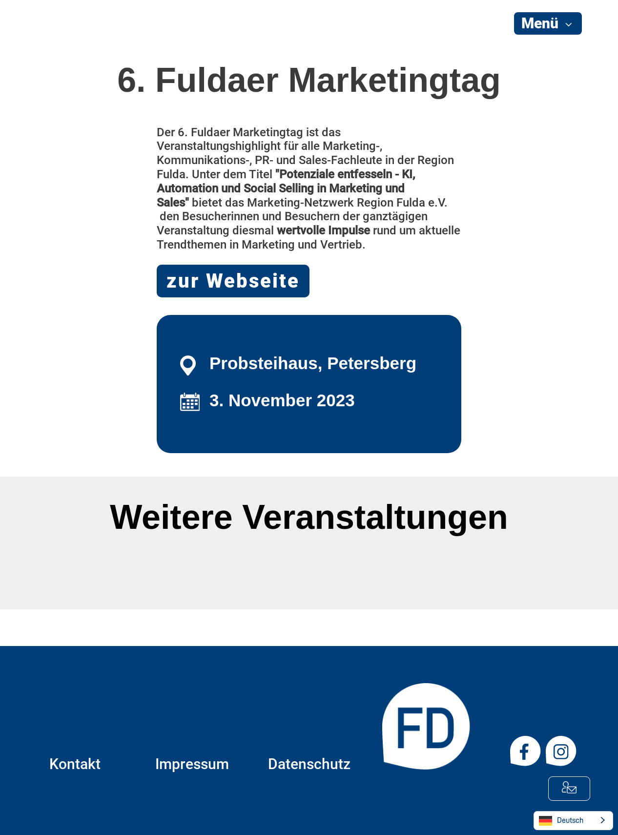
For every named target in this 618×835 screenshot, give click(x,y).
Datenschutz (309, 763)
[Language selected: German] (573, 820)
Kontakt (75, 763)
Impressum (192, 763)
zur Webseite (233, 281)
